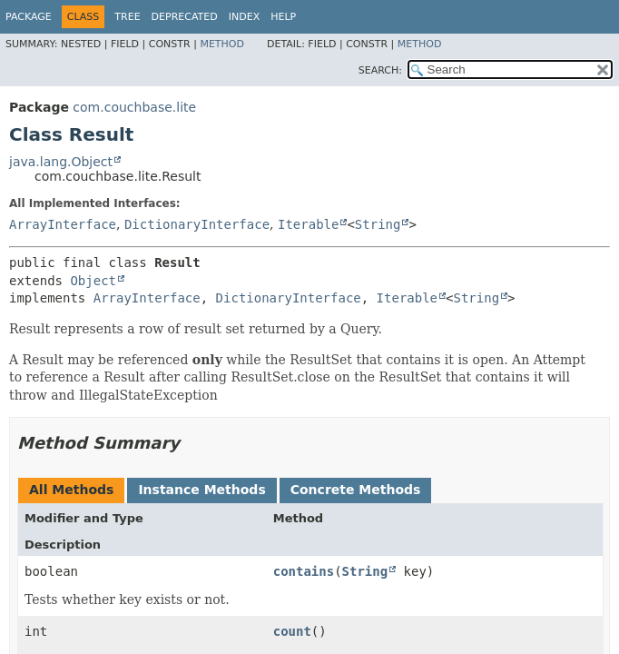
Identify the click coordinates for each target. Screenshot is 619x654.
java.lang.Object (61, 161)
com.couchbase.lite (134, 107)
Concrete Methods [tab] (355, 489)
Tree (127, 17)
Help (283, 17)
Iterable (308, 224)
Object (93, 280)
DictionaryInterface (197, 224)
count (292, 631)
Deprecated (185, 17)
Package (28, 17)
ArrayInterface (62, 224)
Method (222, 44)
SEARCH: (380, 70)
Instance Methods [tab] (201, 489)
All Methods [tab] (71, 489)
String (378, 224)
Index (244, 17)
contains (303, 571)
